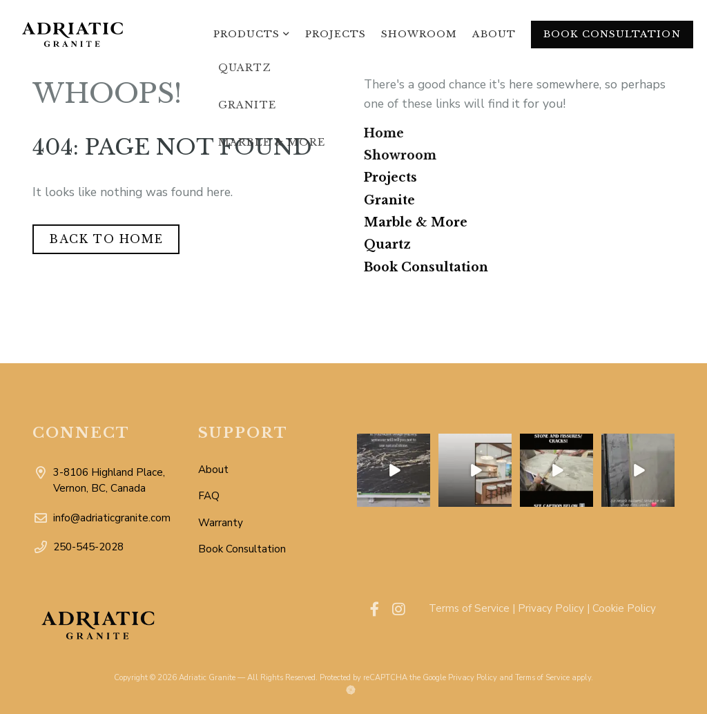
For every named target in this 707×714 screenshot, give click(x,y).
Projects (335, 34)
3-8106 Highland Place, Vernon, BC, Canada (115, 481)
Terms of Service (469, 608)
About (494, 34)
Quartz (387, 244)
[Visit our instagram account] (398, 609)
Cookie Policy (624, 608)
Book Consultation (611, 34)
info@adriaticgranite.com (115, 518)
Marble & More (415, 222)
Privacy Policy (551, 608)
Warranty (220, 523)
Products (246, 34)
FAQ (209, 496)
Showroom (419, 34)
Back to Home (106, 239)
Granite (389, 200)
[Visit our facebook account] (374, 609)
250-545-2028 (113, 547)
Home (384, 133)
